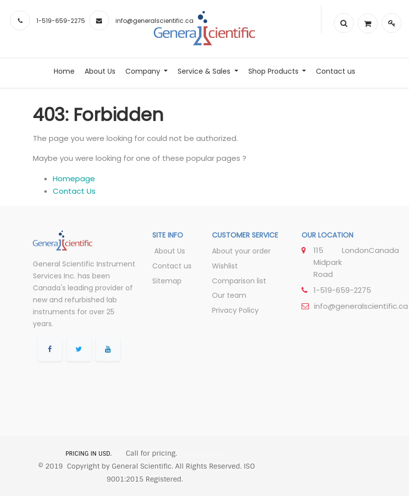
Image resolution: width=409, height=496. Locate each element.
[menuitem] (64, 71)
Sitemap (167, 281)
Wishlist (225, 266)
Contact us (172, 266)
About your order (241, 251)
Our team (229, 295)
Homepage (74, 178)
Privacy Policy (235, 310)
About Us (168, 251)
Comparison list (239, 281)
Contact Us (74, 191)
